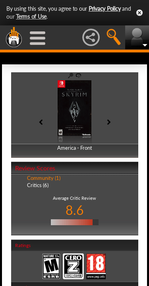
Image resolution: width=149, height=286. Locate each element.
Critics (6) (37, 185)
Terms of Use (31, 16)
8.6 (75, 210)
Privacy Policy (105, 8)
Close (139, 13)
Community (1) (43, 178)
